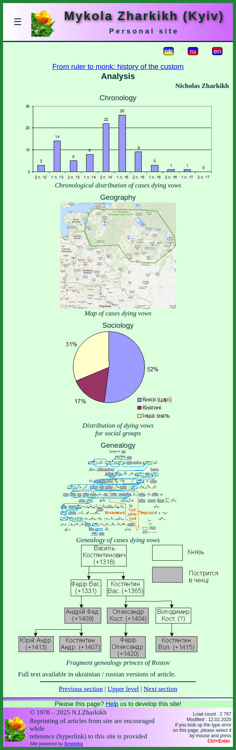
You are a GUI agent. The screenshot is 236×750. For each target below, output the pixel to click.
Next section (160, 689)
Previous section (81, 689)
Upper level (123, 689)
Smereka (73, 744)
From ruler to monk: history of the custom (117, 66)
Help (111, 704)
